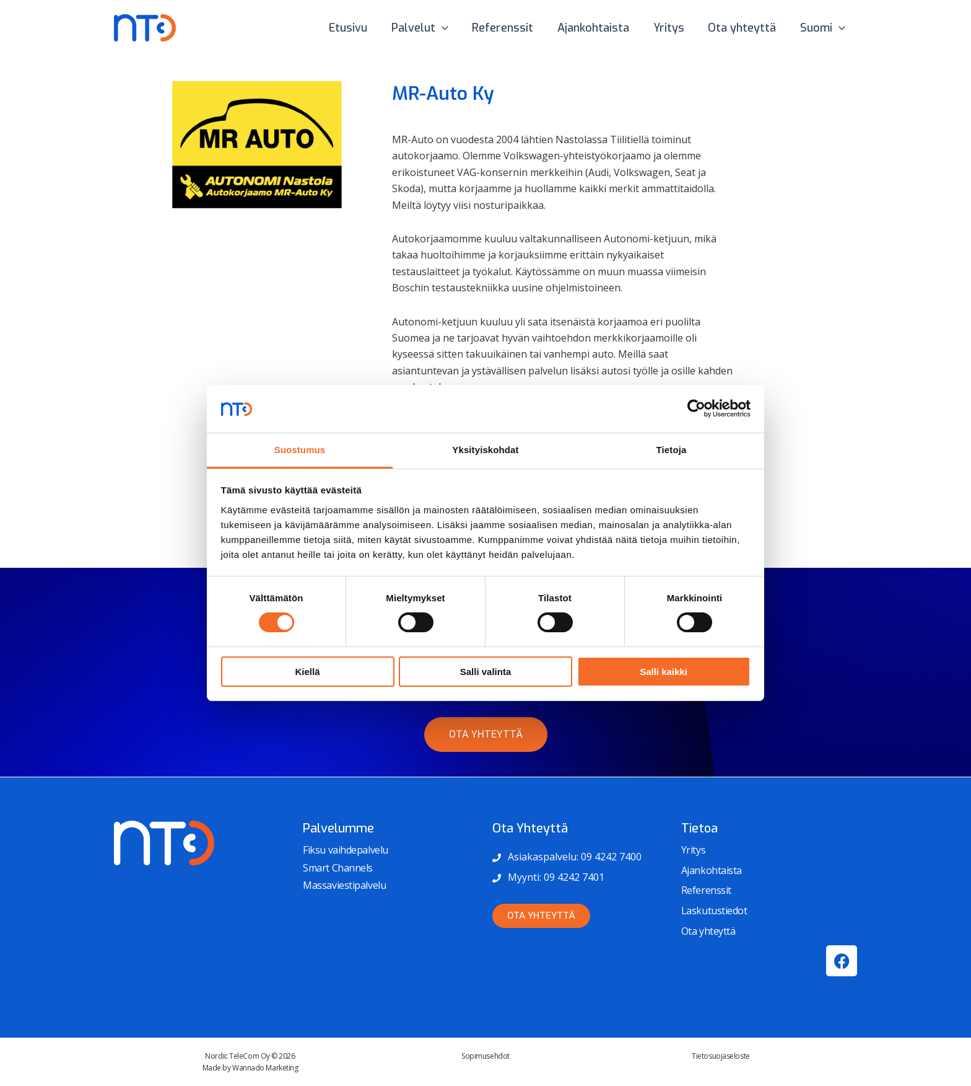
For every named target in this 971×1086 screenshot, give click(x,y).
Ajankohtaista (599, 27)
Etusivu (358, 27)
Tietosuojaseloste (720, 1056)
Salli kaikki (663, 671)
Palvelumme (338, 828)
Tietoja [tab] (671, 449)
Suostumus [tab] (300, 449)
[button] (450, 28)
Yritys (672, 27)
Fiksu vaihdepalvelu (345, 850)
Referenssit (510, 27)
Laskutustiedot (714, 910)
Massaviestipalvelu (344, 885)
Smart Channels (338, 868)
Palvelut (428, 28)
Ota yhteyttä (744, 27)
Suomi (823, 28)
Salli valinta (486, 671)
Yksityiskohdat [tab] (485, 449)
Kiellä (307, 671)
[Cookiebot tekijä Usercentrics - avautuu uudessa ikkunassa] (696, 408)
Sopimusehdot (485, 1056)
